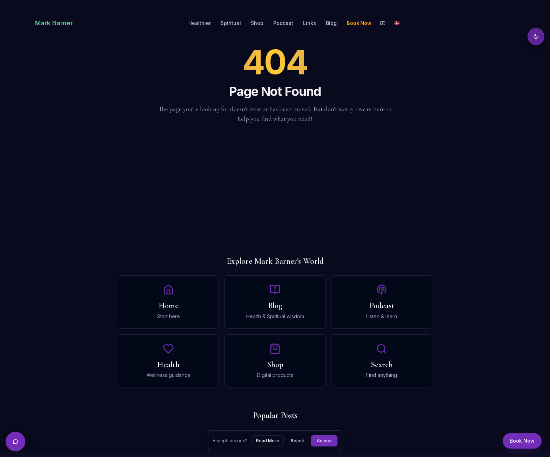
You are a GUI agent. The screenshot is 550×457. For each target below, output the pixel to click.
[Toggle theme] (536, 36)
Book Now (359, 23)
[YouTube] (382, 23)
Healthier (199, 23)
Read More (267, 440)
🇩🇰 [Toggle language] (397, 23)
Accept (324, 440)
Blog (331, 23)
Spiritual (231, 23)
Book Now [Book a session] (522, 441)
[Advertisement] (275, 190)
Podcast (283, 23)
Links (309, 23)
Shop (257, 23)
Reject (297, 440)
